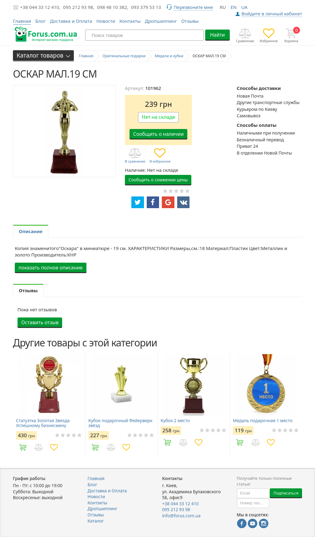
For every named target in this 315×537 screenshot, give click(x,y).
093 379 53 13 (146, 7)
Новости (105, 21)
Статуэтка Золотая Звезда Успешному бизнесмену (43, 423)
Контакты (130, 21)
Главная (96, 478)
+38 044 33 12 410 (180, 504)
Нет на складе (158, 117)
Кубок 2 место (175, 420)
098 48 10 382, (113, 7)
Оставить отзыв (39, 322)
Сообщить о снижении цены (158, 180)
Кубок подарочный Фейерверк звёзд (120, 423)
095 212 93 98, (78, 7)
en (234, 7)
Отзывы (190, 21)
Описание (30, 231)
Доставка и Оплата (71, 21)
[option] (49, 404)
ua (244, 7)
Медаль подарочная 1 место (263, 420)
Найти (217, 34)
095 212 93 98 (176, 509)
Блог (40, 21)
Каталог (96, 521)
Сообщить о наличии (158, 134)
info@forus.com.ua (181, 516)
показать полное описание (50, 267)
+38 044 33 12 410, (40, 7)
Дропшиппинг (161, 21)
